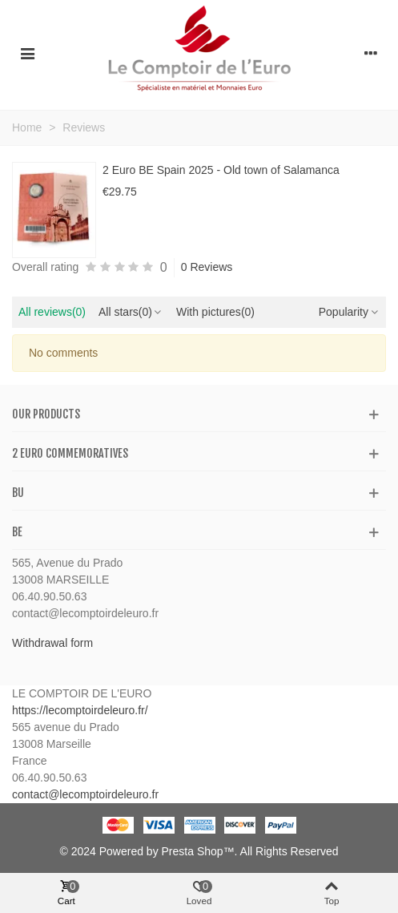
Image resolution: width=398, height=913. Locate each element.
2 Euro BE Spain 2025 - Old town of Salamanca (221, 170)
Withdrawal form (52, 642)
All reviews (52, 311)
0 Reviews (207, 267)
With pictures (215, 311)
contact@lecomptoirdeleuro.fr (85, 794)
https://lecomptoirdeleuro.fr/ (80, 710)
